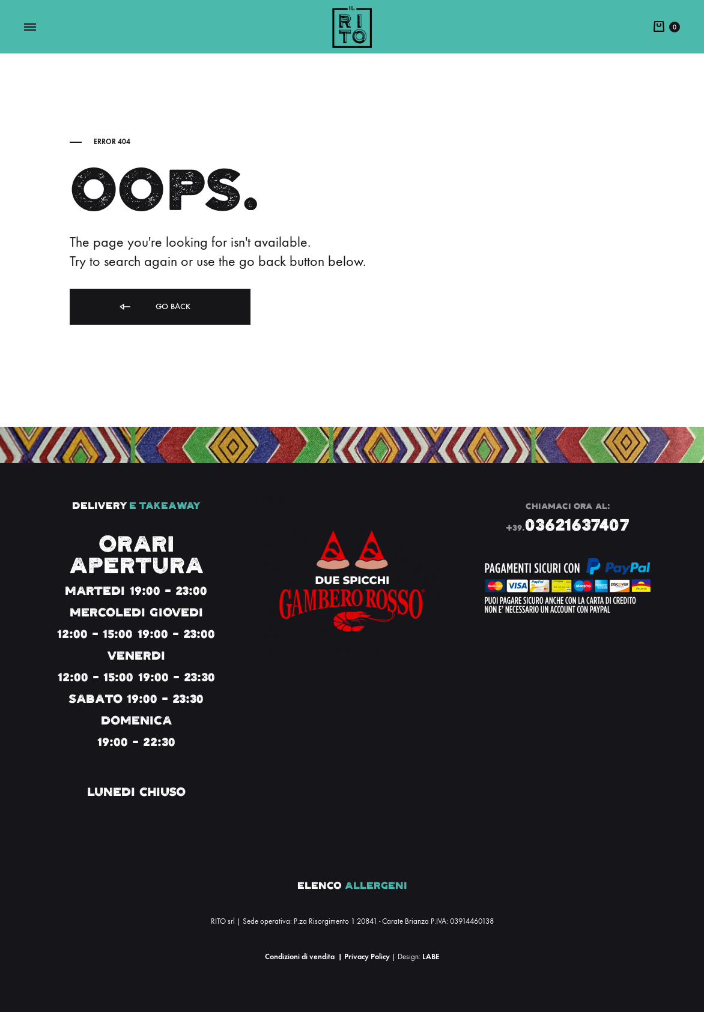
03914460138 (472, 921)
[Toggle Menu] (30, 27)
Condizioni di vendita (300, 956)
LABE (430, 956)
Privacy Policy (367, 956)
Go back (154, 307)
